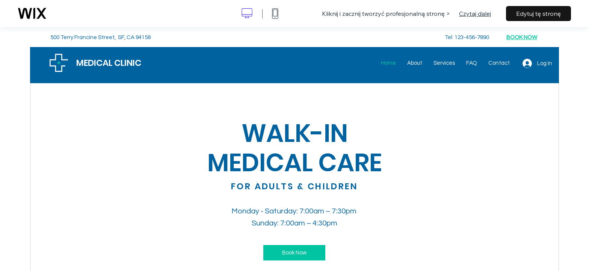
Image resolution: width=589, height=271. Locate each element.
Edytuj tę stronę (538, 13)
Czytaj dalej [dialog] (475, 13)
